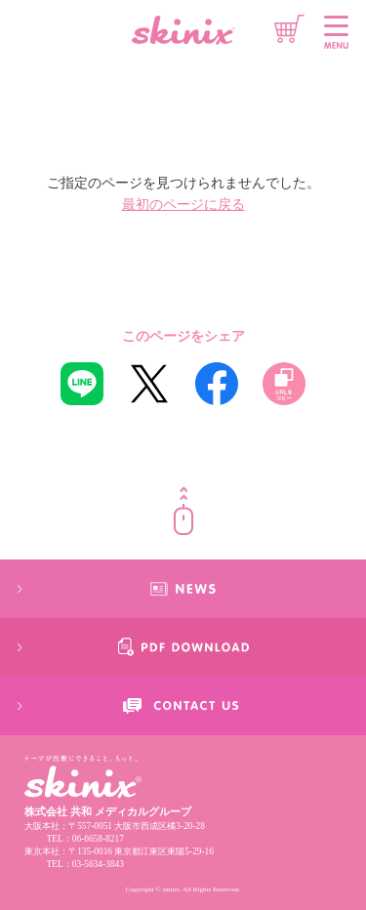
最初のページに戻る (183, 204)
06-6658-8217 (98, 839)
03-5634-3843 (98, 864)
